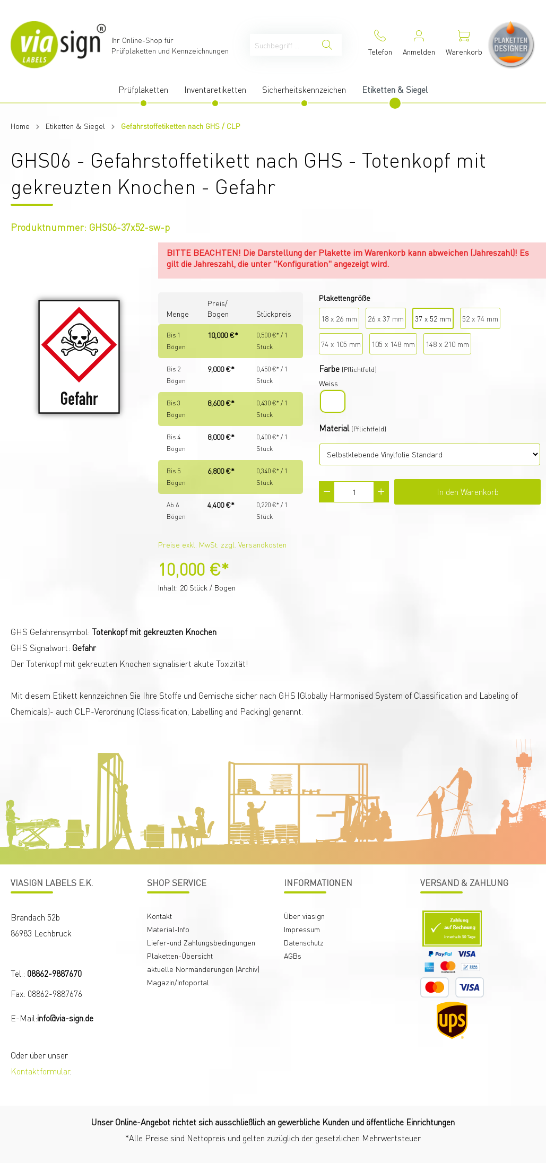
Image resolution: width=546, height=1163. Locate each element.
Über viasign (304, 916)
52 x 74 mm (480, 318)
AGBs (292, 955)
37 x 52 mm (433, 318)
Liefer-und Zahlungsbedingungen (201, 942)
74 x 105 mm (341, 344)
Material (334, 428)
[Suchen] (327, 45)
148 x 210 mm (447, 344)
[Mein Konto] (418, 44)
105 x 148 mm (393, 344)
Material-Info (168, 929)
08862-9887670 (54, 973)
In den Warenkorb (468, 491)
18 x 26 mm (339, 318)
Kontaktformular (40, 1071)
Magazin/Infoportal (178, 982)
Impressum (302, 929)
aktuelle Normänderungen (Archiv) (203, 969)
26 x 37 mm (386, 318)
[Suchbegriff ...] (281, 45)
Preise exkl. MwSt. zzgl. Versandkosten (222, 544)
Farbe (329, 368)
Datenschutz (304, 942)
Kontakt (159, 916)
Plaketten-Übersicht (180, 955)
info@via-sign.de (65, 1017)
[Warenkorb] (464, 44)
